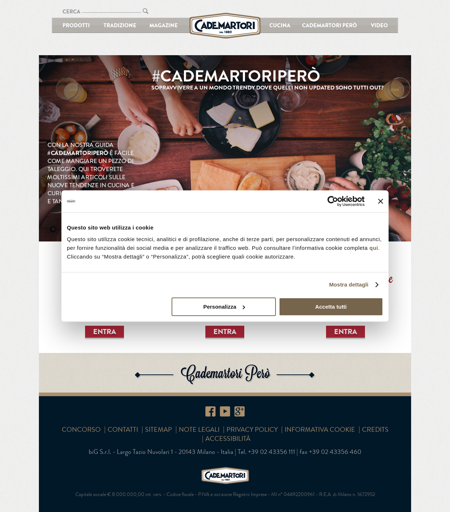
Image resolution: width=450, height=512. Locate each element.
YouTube (225, 411)
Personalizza (224, 307)
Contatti (123, 429)
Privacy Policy (252, 429)
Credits (375, 429)
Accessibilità (227, 438)
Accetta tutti (331, 307)
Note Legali (199, 429)
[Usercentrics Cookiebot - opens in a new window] (333, 201)
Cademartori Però (329, 25)
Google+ (239, 411)
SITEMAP (158, 429)
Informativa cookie (320, 429)
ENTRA (104, 331)
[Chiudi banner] (380, 201)
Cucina (279, 25)
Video (379, 25)
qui (373, 248)
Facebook (210, 411)
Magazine (163, 25)
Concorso (81, 429)
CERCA (71, 11)
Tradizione (120, 25)
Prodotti (76, 25)
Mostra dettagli (348, 284)
